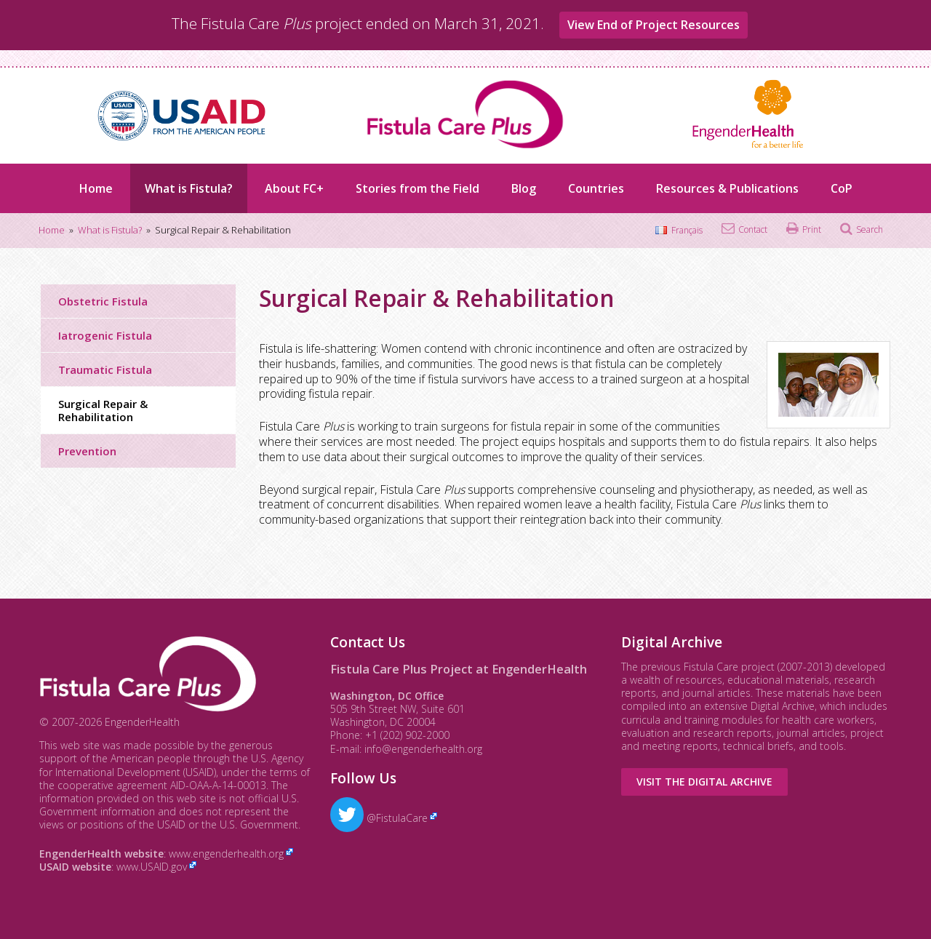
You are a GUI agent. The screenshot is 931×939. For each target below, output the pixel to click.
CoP (841, 188)
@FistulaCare (379, 818)
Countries (596, 188)
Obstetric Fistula (103, 301)
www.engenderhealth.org (226, 853)
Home (96, 188)
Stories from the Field (417, 188)
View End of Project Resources (653, 25)
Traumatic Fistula (105, 369)
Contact (752, 229)
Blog (523, 188)
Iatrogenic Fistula (105, 335)
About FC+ (294, 188)
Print (811, 229)
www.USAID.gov (151, 867)
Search (869, 229)
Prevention (87, 451)
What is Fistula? (189, 188)
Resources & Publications (727, 188)
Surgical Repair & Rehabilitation (103, 410)
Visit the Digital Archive (704, 781)
